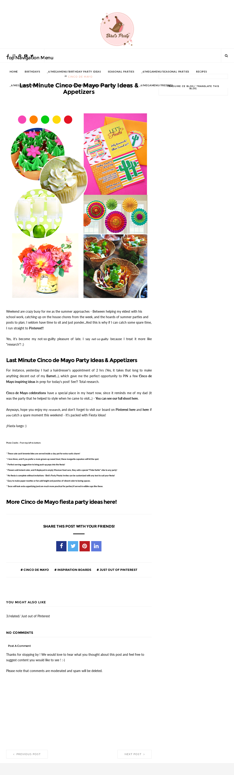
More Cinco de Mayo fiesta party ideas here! (61, 500)
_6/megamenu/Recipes (26, 85)
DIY (51, 85)
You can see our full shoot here (117, 396)
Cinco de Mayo (36, 568)
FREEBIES (126, 85)
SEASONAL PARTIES (121, 71)
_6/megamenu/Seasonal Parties (165, 71)
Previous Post (27, 752)
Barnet (51, 375)
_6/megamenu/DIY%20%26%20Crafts (87, 85)
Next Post (135, 752)
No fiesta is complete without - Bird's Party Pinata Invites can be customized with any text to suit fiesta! (61, 474)
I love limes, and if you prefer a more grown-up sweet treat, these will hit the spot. (53, 457)
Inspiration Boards (74, 568)
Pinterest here (125, 407)
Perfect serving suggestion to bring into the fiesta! (36, 463)
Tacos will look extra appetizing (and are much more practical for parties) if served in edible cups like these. (55, 484)
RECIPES (201, 71)
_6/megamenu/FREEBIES (156, 85)
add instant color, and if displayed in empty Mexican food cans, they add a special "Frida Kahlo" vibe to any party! (63, 468)
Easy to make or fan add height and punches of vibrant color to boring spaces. (49, 479)
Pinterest (35, 327)
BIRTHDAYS (32, 71)
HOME (14, 71)
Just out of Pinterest (118, 568)
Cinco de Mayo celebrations (26, 391)
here (146, 407)
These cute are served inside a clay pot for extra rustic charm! (44, 452)
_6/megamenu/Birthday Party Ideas (74, 71)
